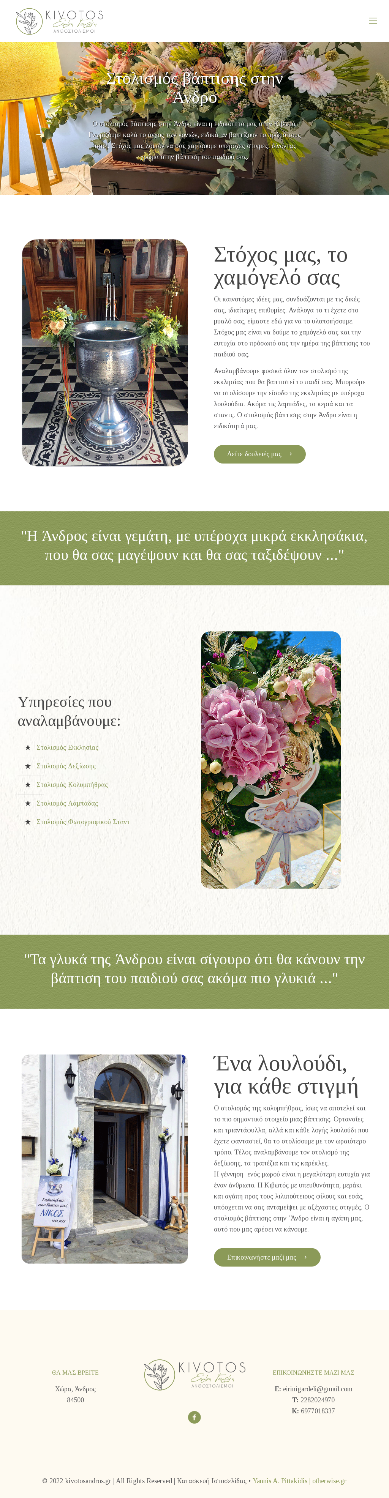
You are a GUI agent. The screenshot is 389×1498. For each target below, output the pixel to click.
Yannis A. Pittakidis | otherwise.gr (299, 1481)
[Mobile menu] (373, 20)
